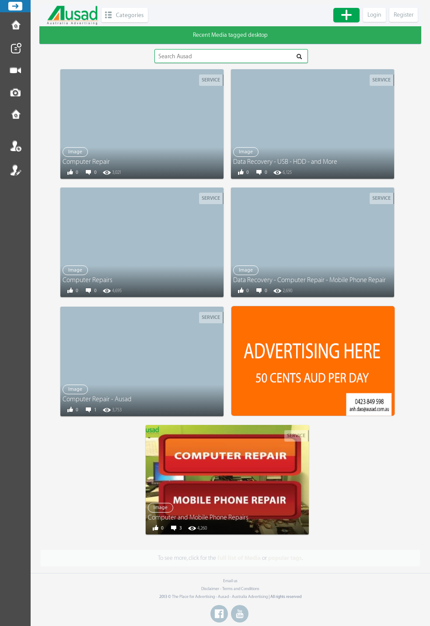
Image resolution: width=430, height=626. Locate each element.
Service (211, 80)
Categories (129, 15)
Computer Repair (86, 162)
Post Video (15, 70)
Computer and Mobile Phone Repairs (198, 517)
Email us (230, 581)
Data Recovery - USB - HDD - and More (285, 162)
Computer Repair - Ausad (97, 399)
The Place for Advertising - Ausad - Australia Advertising (220, 596)
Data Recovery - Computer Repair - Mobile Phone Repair (309, 280)
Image (75, 152)
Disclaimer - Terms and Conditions (230, 589)
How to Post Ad (15, 26)
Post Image (15, 93)
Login (15, 146)
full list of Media (239, 558)
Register (15, 170)
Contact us (15, 115)
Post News (15, 48)
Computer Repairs (87, 280)
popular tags (285, 558)
